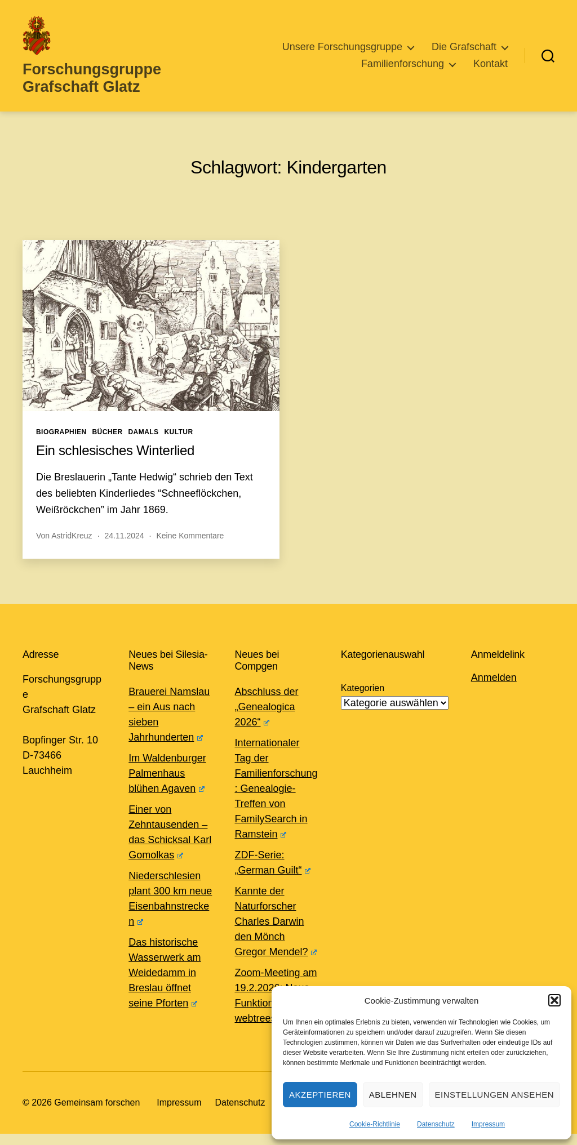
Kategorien (362, 699)
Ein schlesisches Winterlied (115, 461)
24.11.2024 (124, 546)
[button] (554, 1000)
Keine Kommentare (190, 546)
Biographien (61, 443)
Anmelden (494, 688)
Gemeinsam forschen (97, 1114)
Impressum (488, 1124)
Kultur (178, 443)
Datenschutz (436, 1124)
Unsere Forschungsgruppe (342, 52)
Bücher (107, 443)
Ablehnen (393, 1094)
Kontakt (490, 69)
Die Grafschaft (464, 52)
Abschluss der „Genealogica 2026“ (267, 718)
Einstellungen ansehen (494, 1094)
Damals (143, 443)
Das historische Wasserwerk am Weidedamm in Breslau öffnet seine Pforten (164, 984)
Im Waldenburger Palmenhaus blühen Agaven (167, 784)
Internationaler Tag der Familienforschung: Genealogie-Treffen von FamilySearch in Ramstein (276, 800)
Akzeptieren (320, 1094)
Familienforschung (402, 69)
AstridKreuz (71, 546)
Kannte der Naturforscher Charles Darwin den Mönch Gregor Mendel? (276, 933)
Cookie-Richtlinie (374, 1124)
